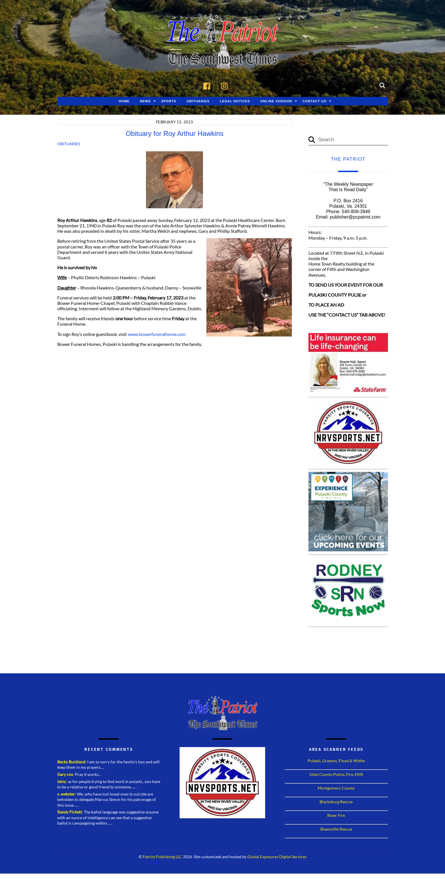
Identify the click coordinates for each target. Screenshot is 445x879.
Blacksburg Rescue (336, 802)
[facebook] (208, 85)
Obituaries (198, 101)
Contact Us (314, 101)
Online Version (276, 101)
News (145, 101)
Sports (168, 101)
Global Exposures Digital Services (276, 857)
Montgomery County (336, 788)
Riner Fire (336, 815)
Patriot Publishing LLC (162, 857)
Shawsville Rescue (336, 829)
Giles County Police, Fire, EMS (336, 774)
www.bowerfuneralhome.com (157, 334)
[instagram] (226, 85)
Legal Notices (235, 101)
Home (124, 101)
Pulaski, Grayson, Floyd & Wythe (336, 761)
